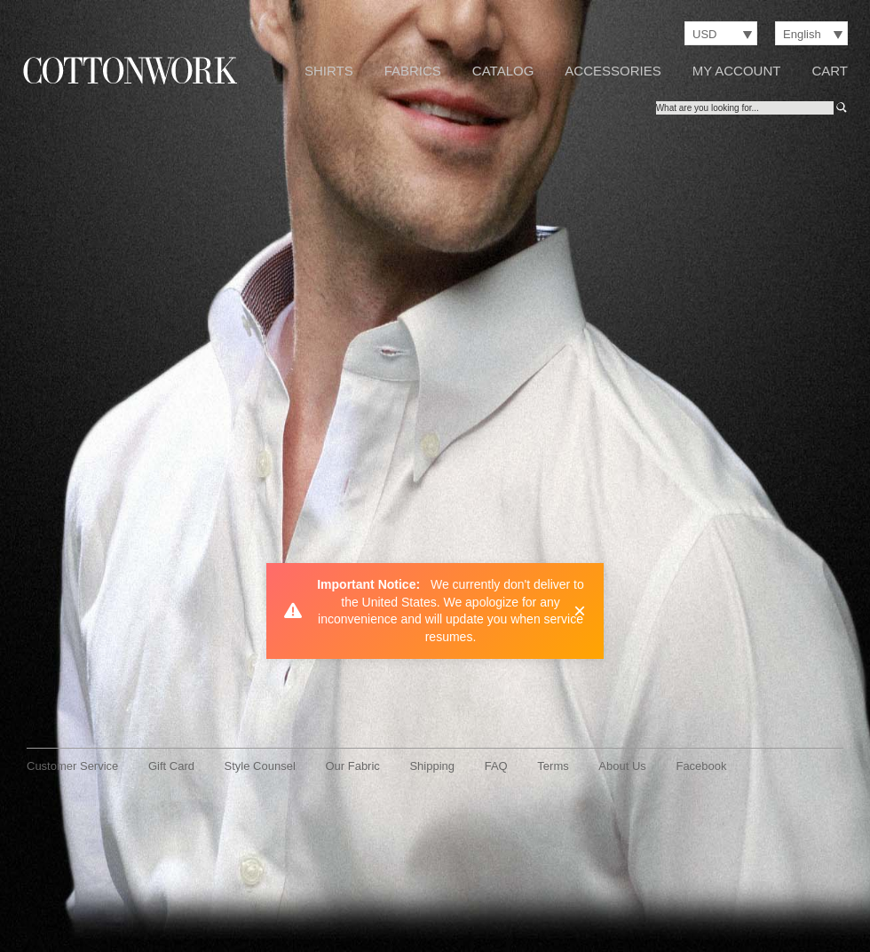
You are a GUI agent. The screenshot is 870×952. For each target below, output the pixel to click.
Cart (829, 70)
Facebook (701, 766)
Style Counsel (260, 766)
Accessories (612, 70)
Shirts (328, 70)
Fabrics (412, 70)
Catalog (503, 70)
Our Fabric (352, 766)
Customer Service (72, 766)
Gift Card (171, 766)
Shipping (432, 766)
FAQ (496, 766)
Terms (552, 766)
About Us (621, 766)
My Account (736, 70)
